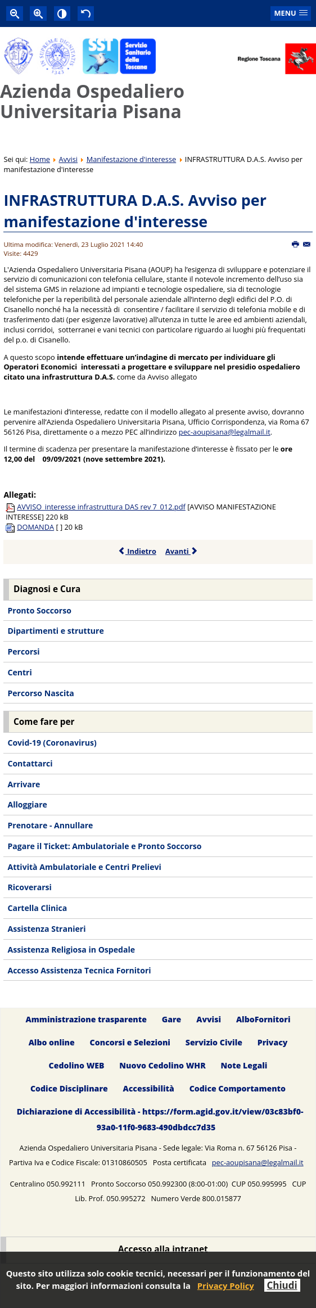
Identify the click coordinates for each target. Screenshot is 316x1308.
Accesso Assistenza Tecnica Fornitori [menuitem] (79, 970)
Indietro (137, 551)
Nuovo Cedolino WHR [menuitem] (162, 1065)
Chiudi (282, 1285)
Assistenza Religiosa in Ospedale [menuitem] (71, 949)
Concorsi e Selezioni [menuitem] (130, 1042)
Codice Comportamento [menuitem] (237, 1088)
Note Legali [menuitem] (244, 1065)
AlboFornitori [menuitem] (263, 1019)
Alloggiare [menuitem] (27, 804)
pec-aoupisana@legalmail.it (224, 432)
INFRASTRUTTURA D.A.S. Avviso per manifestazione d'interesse (135, 211)
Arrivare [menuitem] (23, 784)
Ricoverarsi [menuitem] (29, 887)
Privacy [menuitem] (273, 1042)
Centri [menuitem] (19, 672)
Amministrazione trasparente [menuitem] (86, 1019)
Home (40, 159)
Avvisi (68, 159)
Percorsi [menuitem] (23, 651)
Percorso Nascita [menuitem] (40, 693)
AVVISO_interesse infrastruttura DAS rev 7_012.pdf (101, 507)
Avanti (181, 551)
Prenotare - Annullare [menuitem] (50, 825)
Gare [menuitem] (172, 1019)
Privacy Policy (225, 1285)
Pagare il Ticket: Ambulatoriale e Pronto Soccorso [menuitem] (104, 846)
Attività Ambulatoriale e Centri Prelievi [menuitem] (84, 867)
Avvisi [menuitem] (208, 1019)
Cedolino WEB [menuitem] (77, 1065)
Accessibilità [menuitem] (148, 1088)
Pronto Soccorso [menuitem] (39, 610)
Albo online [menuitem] (52, 1042)
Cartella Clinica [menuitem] (37, 908)
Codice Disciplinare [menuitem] (69, 1088)
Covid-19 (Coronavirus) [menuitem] (51, 742)
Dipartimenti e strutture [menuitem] (55, 630)
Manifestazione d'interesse (132, 159)
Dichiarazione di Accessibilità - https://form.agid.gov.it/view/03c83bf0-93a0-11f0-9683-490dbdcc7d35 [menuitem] (160, 1119)
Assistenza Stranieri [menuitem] (46, 928)
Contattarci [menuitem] (29, 763)
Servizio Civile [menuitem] (214, 1042)
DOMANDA (35, 527)
